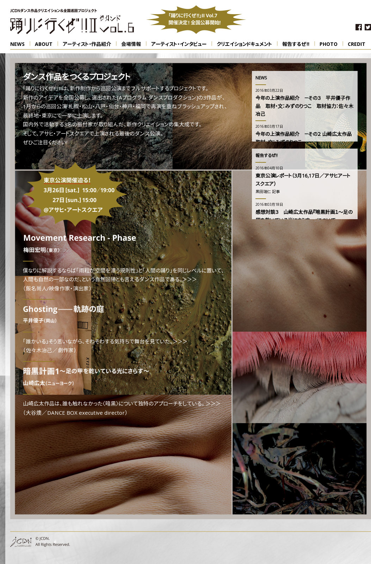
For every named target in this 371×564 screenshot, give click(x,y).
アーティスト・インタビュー (181, 44)
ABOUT (46, 44)
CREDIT (356, 44)
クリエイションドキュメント (247, 44)
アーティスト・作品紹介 (90, 44)
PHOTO (331, 44)
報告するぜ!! (298, 44)
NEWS (20, 44)
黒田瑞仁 (263, 192)
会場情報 (134, 44)
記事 (276, 192)
